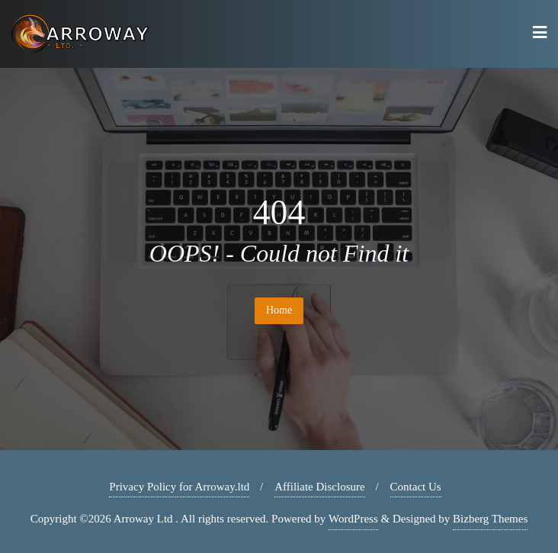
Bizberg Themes (490, 519)
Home (279, 310)
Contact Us (415, 487)
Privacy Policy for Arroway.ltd (179, 487)
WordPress (353, 519)
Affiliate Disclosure (319, 487)
